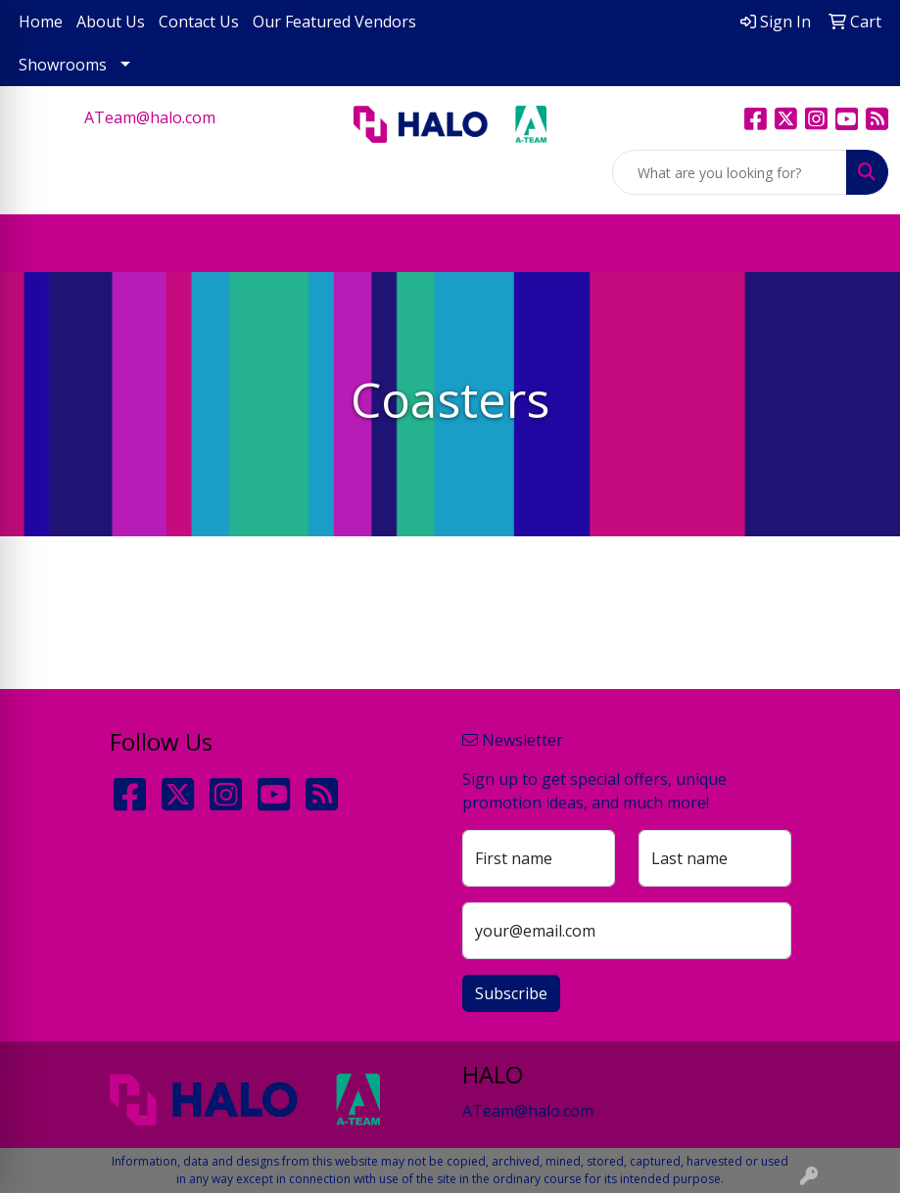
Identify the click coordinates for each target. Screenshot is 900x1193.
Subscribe (511, 993)
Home (41, 21)
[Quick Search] (729, 172)
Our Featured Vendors (334, 21)
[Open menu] (860, 243)
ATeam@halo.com (149, 117)
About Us (110, 21)
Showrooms (63, 64)
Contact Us (199, 21)
